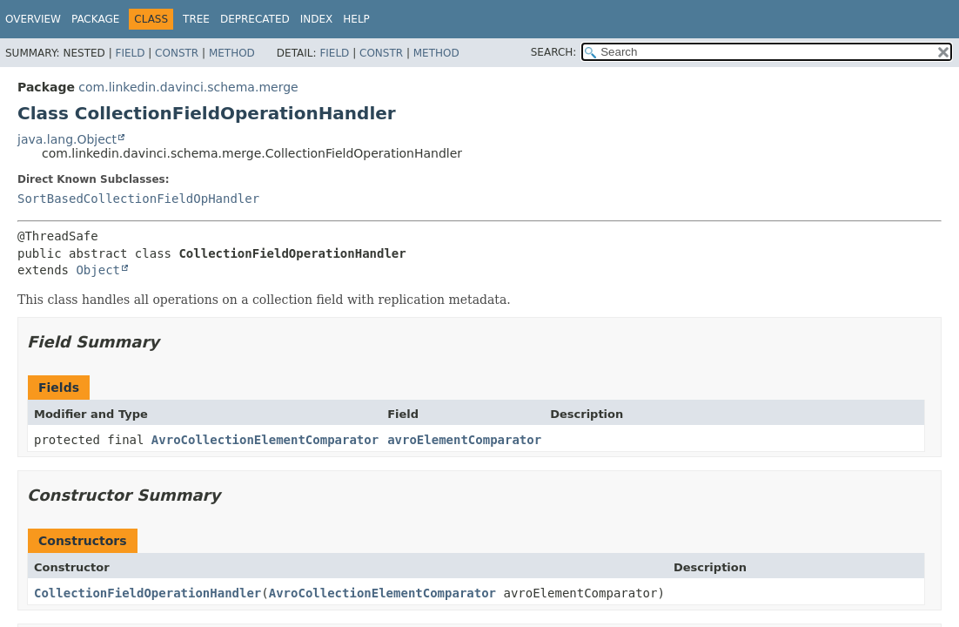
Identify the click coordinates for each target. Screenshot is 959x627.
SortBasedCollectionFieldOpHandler (138, 199)
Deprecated (255, 19)
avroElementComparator (464, 440)
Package (95, 19)
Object (98, 270)
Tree (196, 19)
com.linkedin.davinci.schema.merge (188, 87)
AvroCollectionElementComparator (265, 440)
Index (316, 19)
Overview (33, 19)
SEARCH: (554, 52)
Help (356, 19)
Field (129, 53)
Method (232, 53)
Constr (176, 53)
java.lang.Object (67, 139)
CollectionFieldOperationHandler (147, 593)
